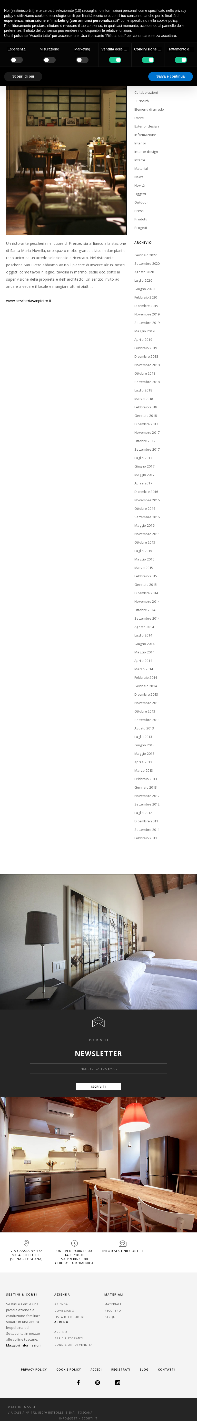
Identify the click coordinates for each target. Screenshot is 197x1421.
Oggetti (140, 193)
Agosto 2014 (144, 626)
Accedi (96, 1369)
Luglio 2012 (143, 812)
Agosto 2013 (144, 728)
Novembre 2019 (147, 314)
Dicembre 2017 (146, 423)
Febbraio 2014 (145, 677)
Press (139, 210)
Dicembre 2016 (146, 491)
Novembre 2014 (147, 601)
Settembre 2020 (147, 263)
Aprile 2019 (143, 339)
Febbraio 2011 (145, 837)
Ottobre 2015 (144, 542)
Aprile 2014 (143, 660)
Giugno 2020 (144, 288)
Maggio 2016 (144, 525)
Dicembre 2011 (146, 821)
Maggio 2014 (144, 652)
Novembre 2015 (147, 533)
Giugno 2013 (144, 745)
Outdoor (141, 201)
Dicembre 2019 (146, 305)
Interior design (146, 151)
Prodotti (140, 218)
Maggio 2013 (144, 753)
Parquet (109, 1317)
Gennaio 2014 (145, 685)
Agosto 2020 (144, 271)
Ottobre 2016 (144, 508)
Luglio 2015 (143, 550)
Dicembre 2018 (146, 356)
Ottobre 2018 (144, 373)
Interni (139, 159)
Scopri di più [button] (23, 76)
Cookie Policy (68, 1369)
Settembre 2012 (147, 804)
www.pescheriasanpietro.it (29, 300)
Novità (139, 185)
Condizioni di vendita (170, 1317)
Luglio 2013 (143, 736)
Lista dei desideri (69, 1317)
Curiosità (141, 100)
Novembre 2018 (147, 364)
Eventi (139, 117)
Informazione (145, 134)
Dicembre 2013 (146, 694)
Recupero (110, 1310)
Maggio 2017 (144, 474)
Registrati (120, 1369)
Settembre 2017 (147, 449)
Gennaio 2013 (145, 787)
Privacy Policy (34, 1369)
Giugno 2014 (144, 643)
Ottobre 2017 (144, 440)
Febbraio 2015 (145, 576)
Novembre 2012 (147, 795)
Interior (140, 142)
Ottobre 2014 (144, 609)
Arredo (157, 1304)
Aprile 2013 (143, 761)
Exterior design (146, 125)
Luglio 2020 (143, 280)
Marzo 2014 (143, 668)
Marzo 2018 (143, 398)
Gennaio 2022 (145, 254)
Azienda (61, 1304)
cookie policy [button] (167, 20)
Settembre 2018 (147, 381)
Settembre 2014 (147, 618)
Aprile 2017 (143, 483)
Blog (144, 1369)
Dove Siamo (64, 1310)
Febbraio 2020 (145, 297)
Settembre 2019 (147, 322)
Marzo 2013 (143, 770)
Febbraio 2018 (145, 407)
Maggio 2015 (144, 559)
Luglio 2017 (143, 457)
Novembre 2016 (147, 499)
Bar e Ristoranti (165, 1310)
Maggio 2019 (144, 330)
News (138, 176)
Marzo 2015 (143, 567)
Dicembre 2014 (146, 592)
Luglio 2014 (143, 635)
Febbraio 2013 (145, 778)
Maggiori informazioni (23, 1345)
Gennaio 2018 (145, 415)
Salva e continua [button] (170, 76)
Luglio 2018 (143, 390)
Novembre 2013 (147, 702)
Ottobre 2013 (144, 711)
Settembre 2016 (147, 516)
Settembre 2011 (147, 829)
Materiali (141, 168)
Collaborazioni (146, 92)
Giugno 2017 (144, 466)
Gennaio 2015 (145, 584)
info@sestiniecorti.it (123, 1250)
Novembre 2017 (147, 432)
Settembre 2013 (147, 719)
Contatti (166, 1369)
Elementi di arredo (149, 109)
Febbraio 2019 (145, 347)
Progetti (140, 227)
